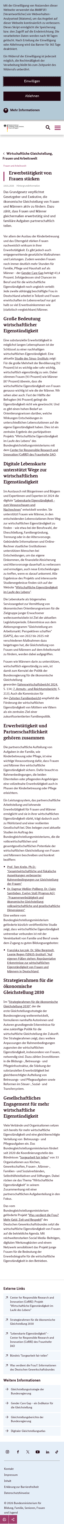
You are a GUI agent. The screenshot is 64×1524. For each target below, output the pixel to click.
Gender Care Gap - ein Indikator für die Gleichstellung (32, 1405)
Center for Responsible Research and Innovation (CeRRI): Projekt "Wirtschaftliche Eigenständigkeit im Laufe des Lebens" (32, 1303)
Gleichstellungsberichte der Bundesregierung (27, 1419)
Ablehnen (32, 96)
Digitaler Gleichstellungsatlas (28, 1431)
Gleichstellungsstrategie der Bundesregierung (27, 1391)
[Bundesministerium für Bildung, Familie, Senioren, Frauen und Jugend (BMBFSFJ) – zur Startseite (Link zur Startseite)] (13, 128)
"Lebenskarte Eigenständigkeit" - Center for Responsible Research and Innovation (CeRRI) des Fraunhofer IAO (32, 1339)
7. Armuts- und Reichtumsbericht (34, 689)
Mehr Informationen (25, 110)
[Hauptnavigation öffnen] (58, 128)
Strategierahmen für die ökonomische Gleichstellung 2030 (32, 1322)
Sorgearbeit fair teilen (34, 1157)
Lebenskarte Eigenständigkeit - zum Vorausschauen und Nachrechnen (29, 504)
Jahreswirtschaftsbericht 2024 (37, 684)
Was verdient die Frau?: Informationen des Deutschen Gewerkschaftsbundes (33, 1367)
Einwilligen (32, 81)
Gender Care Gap (32, 273)
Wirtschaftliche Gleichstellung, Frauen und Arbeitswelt (28, 155)
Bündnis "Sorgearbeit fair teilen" (29, 1355)
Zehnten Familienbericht (25, 698)
